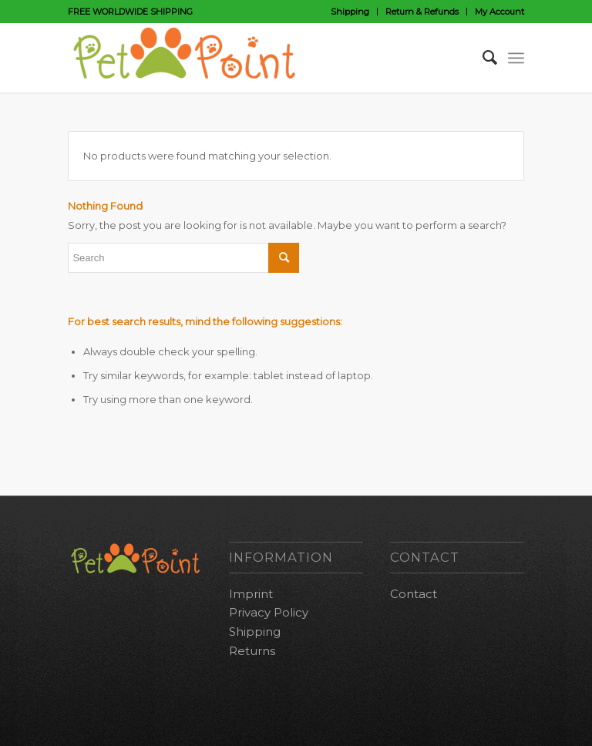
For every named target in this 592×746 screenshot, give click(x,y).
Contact (413, 593)
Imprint (251, 593)
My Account (499, 11)
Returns (252, 651)
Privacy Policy (268, 612)
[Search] (482, 57)
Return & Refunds (422, 11)
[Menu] (516, 58)
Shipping (350, 11)
